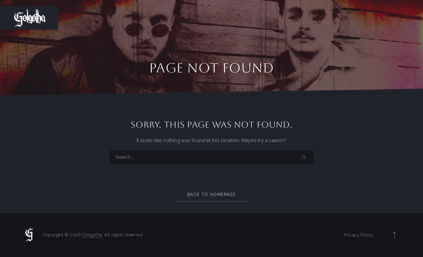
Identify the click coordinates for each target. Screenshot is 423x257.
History (293, 17)
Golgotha (92, 234)
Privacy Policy (358, 235)
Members (326, 17)
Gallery (405, 17)
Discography (366, 17)
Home (265, 17)
